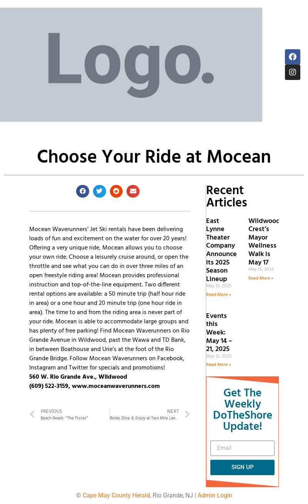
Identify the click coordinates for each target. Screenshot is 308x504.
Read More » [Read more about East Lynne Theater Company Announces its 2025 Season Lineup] (218, 295)
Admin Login (215, 495)
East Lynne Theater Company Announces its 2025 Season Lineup (223, 250)
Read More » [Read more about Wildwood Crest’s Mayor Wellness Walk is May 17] (260, 278)
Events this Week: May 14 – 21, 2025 (219, 333)
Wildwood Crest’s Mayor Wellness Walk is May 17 (264, 242)
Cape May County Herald (116, 495)
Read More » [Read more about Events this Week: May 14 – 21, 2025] (218, 365)
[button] (82, 191)
